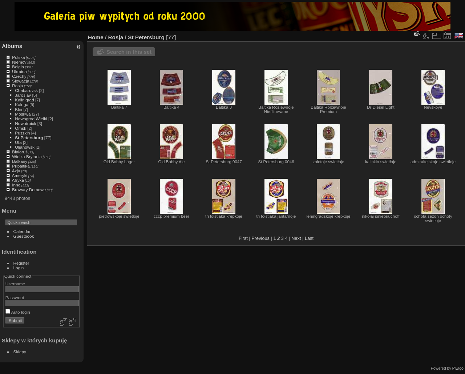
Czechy (19, 76)
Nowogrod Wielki (31, 118)
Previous (260, 238)
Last (309, 238)
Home (96, 37)
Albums (12, 46)
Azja (16, 170)
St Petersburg (29, 137)
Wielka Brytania (27, 156)
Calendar (22, 231)
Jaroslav (23, 95)
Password (14, 297)
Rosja (17, 85)
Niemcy (19, 62)
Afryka (18, 180)
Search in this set (128, 52)
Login (18, 267)
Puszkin (22, 132)
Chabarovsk (26, 90)
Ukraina (19, 71)
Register (21, 263)
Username (15, 283)
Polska (18, 57)
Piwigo (458, 368)
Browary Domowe (29, 189)
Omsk (20, 128)
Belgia (18, 66)
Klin (18, 109)
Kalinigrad (24, 99)
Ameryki (20, 175)
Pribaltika (20, 166)
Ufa (18, 142)
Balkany (19, 161)
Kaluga (21, 104)
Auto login (17, 312)
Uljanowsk (25, 147)
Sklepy (19, 351)
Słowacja (20, 81)
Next (296, 238)
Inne (16, 184)
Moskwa (23, 114)
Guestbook (23, 236)
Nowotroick (25, 123)
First (243, 238)
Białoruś (20, 151)
